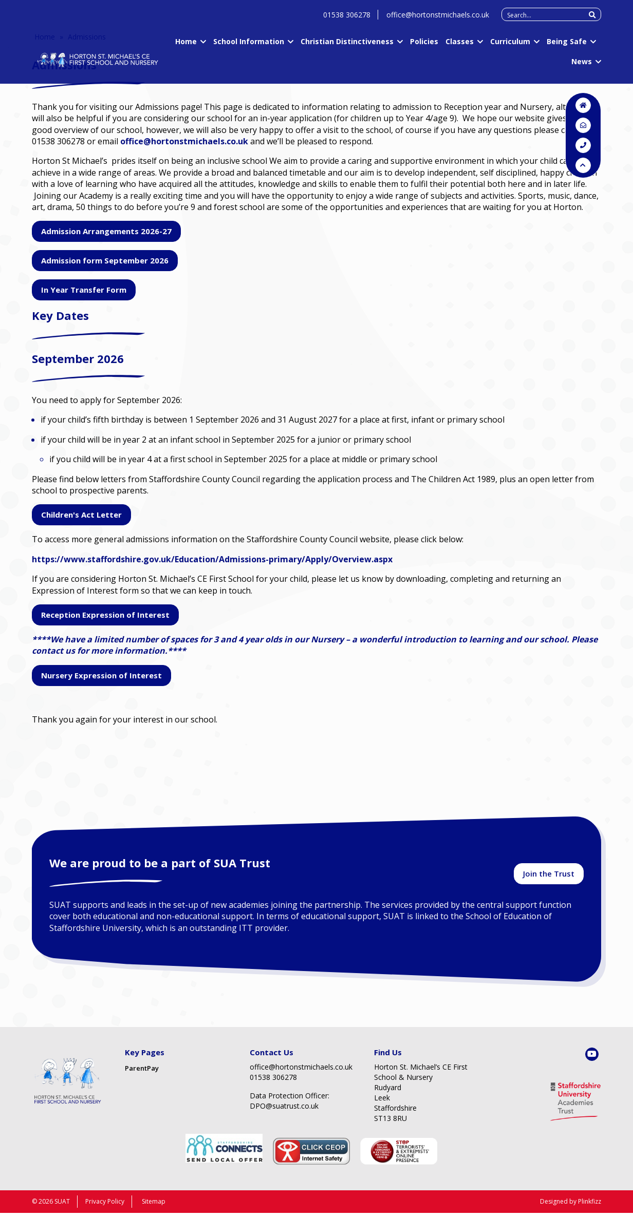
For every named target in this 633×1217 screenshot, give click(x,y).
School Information (248, 46)
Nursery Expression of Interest (101, 675)
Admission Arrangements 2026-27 (106, 231)
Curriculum (510, 46)
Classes (459, 46)
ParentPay (142, 1071)
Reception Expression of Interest (105, 615)
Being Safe (567, 46)
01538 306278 (346, 20)
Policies (424, 46)
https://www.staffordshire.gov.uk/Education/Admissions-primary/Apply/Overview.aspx (212, 559)
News (581, 66)
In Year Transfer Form (83, 289)
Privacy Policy (104, 1205)
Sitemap (153, 1205)
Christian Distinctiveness (347, 46)
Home (186, 46)
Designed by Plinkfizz (570, 1205)
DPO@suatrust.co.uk (284, 1109)
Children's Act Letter (81, 514)
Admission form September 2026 (105, 260)
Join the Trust (548, 876)
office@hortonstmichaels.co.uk (437, 20)
